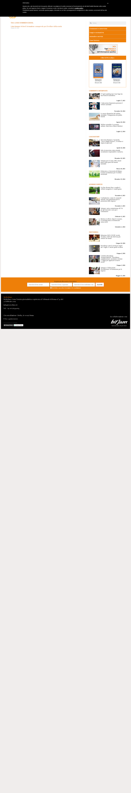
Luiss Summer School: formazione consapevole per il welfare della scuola (36, 26)
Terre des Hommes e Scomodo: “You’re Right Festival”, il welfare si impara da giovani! (112, 141)
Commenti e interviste (98, 29)
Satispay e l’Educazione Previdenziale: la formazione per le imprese (111, 269)
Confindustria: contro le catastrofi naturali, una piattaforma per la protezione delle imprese (111, 199)
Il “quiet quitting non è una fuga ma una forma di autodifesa (112, 94)
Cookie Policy (19, 325)
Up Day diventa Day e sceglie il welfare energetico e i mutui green (111, 188)
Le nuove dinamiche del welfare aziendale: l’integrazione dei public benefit (111, 115)
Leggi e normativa (97, 32)
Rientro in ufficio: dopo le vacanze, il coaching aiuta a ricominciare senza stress (111, 220)
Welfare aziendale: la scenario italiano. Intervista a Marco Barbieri (112, 125)
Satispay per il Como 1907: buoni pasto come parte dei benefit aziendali (111, 162)
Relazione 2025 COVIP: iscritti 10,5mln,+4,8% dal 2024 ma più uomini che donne (110, 236)
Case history (94, 40)
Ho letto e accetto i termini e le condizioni (66, 288)
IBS (101, 82)
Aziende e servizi (96, 36)
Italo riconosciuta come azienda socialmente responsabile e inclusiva (112, 151)
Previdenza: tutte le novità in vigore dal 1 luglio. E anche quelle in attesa (112, 246)
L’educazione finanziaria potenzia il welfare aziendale (112, 103)
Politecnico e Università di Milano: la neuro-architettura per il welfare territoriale (111, 172)
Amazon (97, 82)
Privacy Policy (9, 325)
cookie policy (79, 8)
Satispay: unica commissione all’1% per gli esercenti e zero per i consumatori (112, 210)
